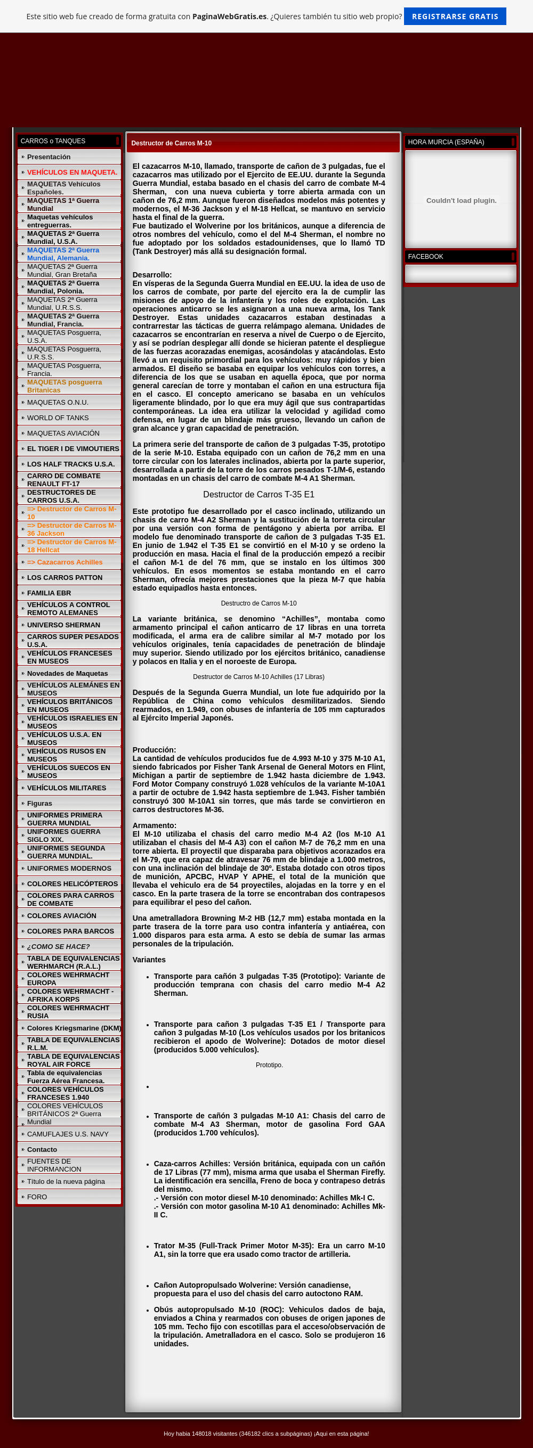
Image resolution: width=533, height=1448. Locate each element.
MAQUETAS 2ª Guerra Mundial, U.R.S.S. (62, 304)
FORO (37, 1197)
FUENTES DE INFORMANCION (54, 1165)
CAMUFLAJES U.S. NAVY (68, 1134)
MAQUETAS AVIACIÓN (63, 433)
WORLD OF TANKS (58, 418)
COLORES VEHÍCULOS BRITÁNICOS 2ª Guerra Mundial (65, 1114)
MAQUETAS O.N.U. (57, 402)
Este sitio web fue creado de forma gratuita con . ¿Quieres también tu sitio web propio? (267, 16)
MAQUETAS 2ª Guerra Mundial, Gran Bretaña (62, 271)
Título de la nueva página (66, 1181)
